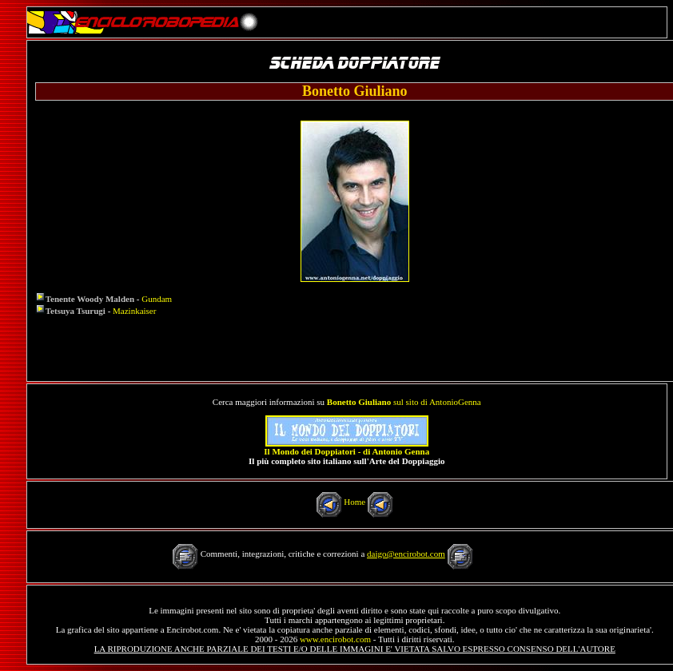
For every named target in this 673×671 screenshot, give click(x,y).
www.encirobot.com (335, 639)
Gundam (156, 299)
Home (354, 501)
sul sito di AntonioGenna (404, 402)
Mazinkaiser (134, 311)
